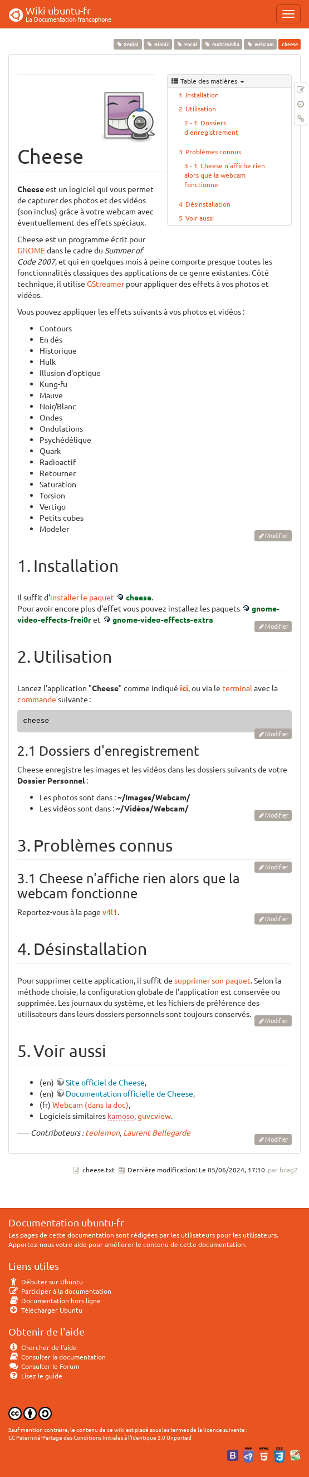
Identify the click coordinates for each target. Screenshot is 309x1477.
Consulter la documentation (57, 1356)
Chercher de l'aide (42, 1347)
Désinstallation (207, 203)
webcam (260, 44)
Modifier (276, 535)
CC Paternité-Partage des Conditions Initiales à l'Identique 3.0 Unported (100, 1437)
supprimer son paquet (212, 980)
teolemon (102, 1132)
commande (36, 699)
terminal (237, 688)
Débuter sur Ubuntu (45, 1281)
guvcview (154, 1116)
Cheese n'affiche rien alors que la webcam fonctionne (224, 175)
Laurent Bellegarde (156, 1132)
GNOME (31, 250)
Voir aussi (199, 217)
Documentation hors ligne (54, 1300)
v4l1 (109, 912)
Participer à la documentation (59, 1291)
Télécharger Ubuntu (45, 1309)
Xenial (127, 44)
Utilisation (200, 108)
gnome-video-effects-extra (162, 619)
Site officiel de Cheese (105, 1082)
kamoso (120, 1116)
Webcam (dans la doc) (90, 1104)
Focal (186, 44)
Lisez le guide (35, 1375)
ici (184, 688)
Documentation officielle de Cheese (129, 1093)
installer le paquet (82, 597)
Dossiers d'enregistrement (211, 127)
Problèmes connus (213, 151)
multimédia (221, 44)
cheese (138, 597)
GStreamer (105, 283)
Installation (202, 94)
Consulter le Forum (43, 1366)
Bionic (157, 44)
